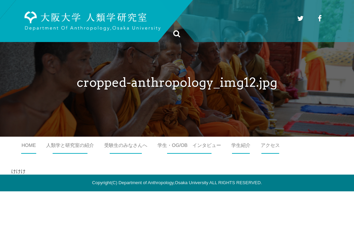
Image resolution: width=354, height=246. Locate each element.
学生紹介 (240, 145)
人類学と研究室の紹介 (70, 145)
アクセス (270, 145)
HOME (29, 145)
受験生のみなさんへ (125, 145)
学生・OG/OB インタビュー (189, 145)
